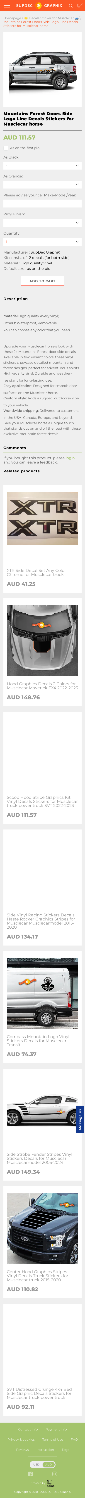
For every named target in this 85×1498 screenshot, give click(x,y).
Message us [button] (80, 1119)
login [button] (70, 458)
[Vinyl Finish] (42, 223)
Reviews (22, 1450)
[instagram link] (54, 1474)
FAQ (74, 1439)
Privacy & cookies (21, 1439)
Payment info (56, 1429)
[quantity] (42, 242)
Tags (65, 1450)
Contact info (28, 1429)
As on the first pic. (21, 148)
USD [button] (36, 1464)
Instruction (45, 1450)
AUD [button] (48, 1464)
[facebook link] (30, 1474)
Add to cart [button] (42, 281)
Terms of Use (52, 1439)
